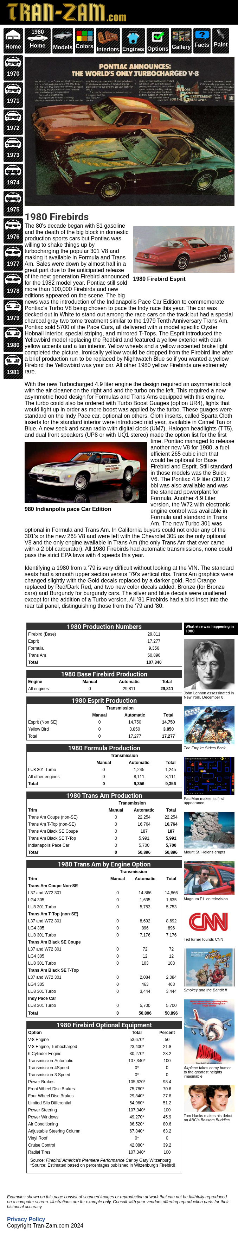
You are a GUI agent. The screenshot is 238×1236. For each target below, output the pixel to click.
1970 (13, 66)
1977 (13, 256)
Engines (133, 40)
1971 (13, 93)
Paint (221, 38)
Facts (202, 38)
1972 (13, 120)
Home (13, 39)
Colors (85, 39)
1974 (13, 174)
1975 (13, 202)
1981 (13, 364)
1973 (13, 147)
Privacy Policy (26, 1219)
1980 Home (37, 39)
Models (62, 39)
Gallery (181, 39)
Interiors (108, 40)
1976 (13, 229)
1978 (13, 283)
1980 (13, 337)
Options (157, 40)
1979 (13, 310)
